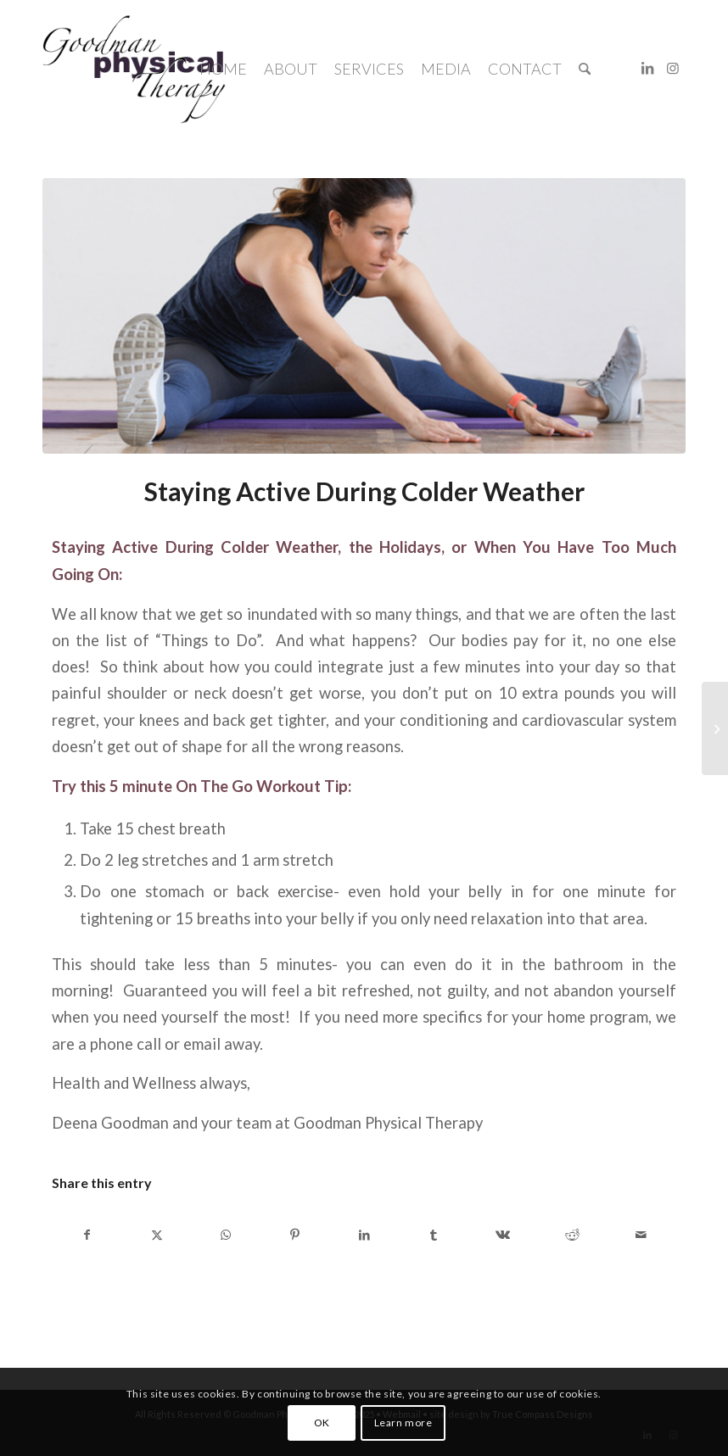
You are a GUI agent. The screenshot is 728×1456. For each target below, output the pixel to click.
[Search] (584, 69)
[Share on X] (157, 1234)
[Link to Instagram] (673, 68)
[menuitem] (223, 69)
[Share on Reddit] (572, 1234)
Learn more (403, 1422)
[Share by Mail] (641, 1234)
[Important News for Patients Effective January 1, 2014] (715, 728)
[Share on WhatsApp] (226, 1234)
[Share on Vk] (502, 1234)
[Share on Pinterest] (295, 1234)
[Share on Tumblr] (434, 1234)
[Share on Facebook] (87, 1234)
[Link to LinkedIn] (647, 68)
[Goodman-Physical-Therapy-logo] (134, 69)
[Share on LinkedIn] (364, 1234)
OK (322, 1422)
